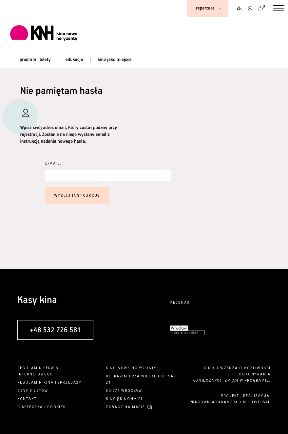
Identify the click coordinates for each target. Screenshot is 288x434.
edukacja (74, 59)
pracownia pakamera (214, 402)
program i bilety (35, 59)
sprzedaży (69, 382)
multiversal (257, 402)
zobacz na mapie (125, 407)
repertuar (205, 8)
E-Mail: (53, 163)
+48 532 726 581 (55, 330)
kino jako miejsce (115, 59)
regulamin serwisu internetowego (39, 371)
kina (49, 382)
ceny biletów (32, 390)
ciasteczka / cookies (41, 407)
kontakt (26, 399)
